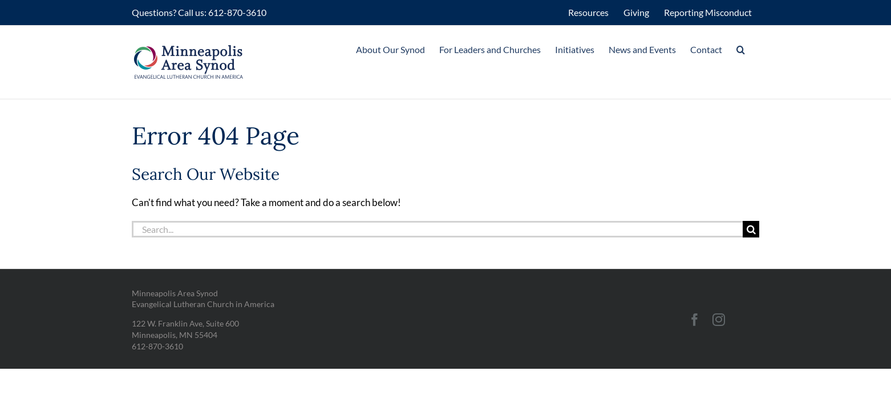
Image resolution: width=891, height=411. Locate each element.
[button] (755, 50)
